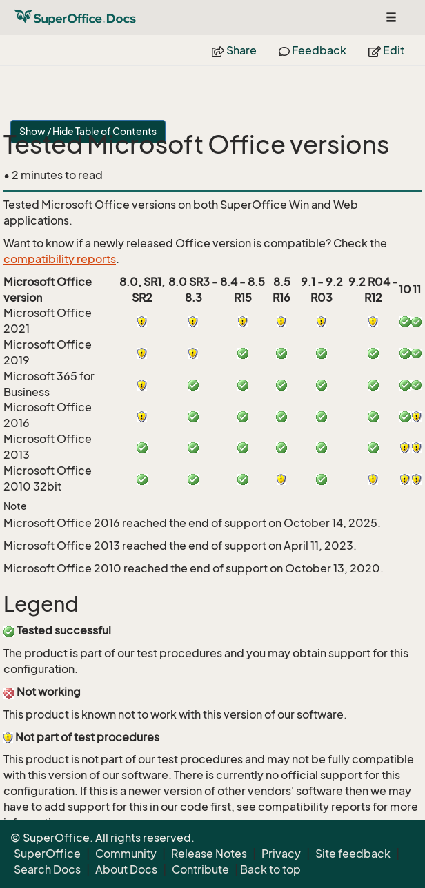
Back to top (270, 869)
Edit (386, 50)
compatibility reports (59, 259)
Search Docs (47, 869)
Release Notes (209, 853)
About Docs (126, 869)
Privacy (281, 853)
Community (126, 853)
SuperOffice (47, 853)
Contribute (200, 869)
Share (234, 50)
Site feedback (353, 853)
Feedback (312, 50)
